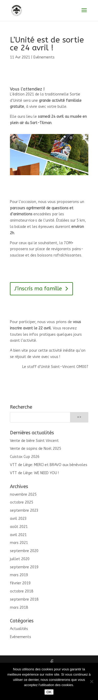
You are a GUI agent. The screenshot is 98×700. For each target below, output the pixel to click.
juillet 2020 (20, 559)
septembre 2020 (24, 551)
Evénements (44, 57)
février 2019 (20, 583)
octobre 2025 (21, 502)
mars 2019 (19, 575)
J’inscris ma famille (38, 289)
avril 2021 (18, 535)
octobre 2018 (21, 591)
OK (49, 692)
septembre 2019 (24, 567)
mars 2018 (19, 607)
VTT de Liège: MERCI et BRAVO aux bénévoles (48, 465)
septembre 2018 (24, 599)
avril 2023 (18, 518)
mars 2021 (19, 543)
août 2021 (19, 527)
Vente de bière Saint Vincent (34, 441)
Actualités (19, 629)
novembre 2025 (23, 494)
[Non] (91, 681)
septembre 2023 (24, 510)
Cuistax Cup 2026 (24, 457)
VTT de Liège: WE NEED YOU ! (34, 473)
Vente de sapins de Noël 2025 (35, 448)
